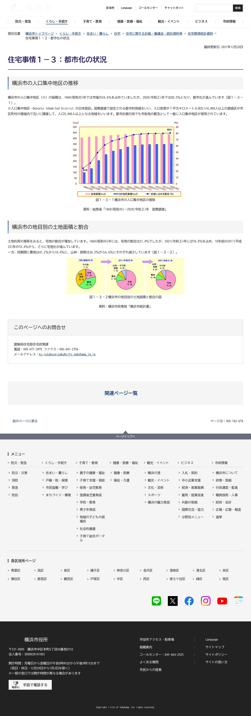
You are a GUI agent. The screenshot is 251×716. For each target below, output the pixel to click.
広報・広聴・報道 (228, 509)
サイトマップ (215, 647)
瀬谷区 (15, 578)
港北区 (201, 570)
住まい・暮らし (98, 33)
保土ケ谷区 (177, 578)
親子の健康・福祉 (92, 472)
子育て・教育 (88, 462)
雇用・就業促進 (193, 495)
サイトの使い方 (216, 662)
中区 (120, 578)
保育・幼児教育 (91, 487)
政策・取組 (223, 480)
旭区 (40, 570)
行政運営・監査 (227, 487)
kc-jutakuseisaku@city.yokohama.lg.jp (67, 354)
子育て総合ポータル (92, 538)
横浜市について (227, 472)
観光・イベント (158, 462)
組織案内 (146, 647)
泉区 (67, 570)
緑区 (199, 578)
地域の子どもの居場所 (92, 519)
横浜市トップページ (39, 33)
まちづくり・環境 (58, 495)
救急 (15, 487)
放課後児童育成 (91, 495)
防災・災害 (19, 472)
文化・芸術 (156, 487)
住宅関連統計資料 (200, 33)
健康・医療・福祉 (125, 462)
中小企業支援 (191, 480)
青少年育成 (87, 509)
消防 (15, 480)
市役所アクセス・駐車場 (157, 639)
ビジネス (187, 462)
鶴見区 (68, 578)
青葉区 (15, 570)
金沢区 (148, 570)
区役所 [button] (110, 7)
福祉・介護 (121, 480)
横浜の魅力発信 (159, 502)
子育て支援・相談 (92, 480)
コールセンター (148, 7)
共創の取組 (189, 502)
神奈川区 (123, 570)
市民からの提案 (151, 669)
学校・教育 (87, 502)
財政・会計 (223, 502)
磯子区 (95, 570)
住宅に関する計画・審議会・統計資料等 (154, 33)
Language (212, 639)
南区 (226, 578)
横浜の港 (154, 472)
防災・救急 (19, 462)
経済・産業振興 (193, 487)
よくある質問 (149, 662)
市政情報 (221, 462)
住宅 (117, 33)
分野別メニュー (193, 517)
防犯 (15, 495)
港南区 (174, 570)
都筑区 (42, 578)
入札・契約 (189, 472)
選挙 (219, 517)
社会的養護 (87, 528)
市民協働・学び (57, 487)
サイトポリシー (216, 654)
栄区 (226, 570)
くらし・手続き (70, 33)
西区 (146, 578)
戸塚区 (95, 578)
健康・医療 (121, 472)
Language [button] (126, 7)
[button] (125, 393)
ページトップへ (125, 436)
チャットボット (174, 7)
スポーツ (154, 495)
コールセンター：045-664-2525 (162, 654)
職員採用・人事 (227, 495)
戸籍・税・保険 (57, 480)
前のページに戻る (25, 421)
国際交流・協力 (193, 509)
